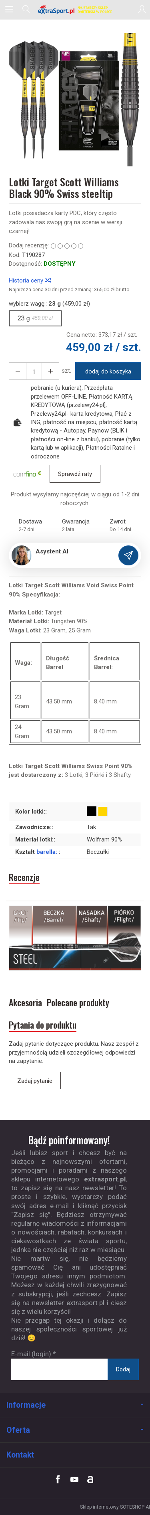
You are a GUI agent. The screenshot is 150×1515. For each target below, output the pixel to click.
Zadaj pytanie (34, 1080)
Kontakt (20, 1455)
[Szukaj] (26, 9)
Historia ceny (29, 280)
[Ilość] (34, 371)
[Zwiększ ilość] (17, 371)
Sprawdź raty (75, 474)
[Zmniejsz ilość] (50, 371)
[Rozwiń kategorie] (9, 9)
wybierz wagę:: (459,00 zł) (49, 303)
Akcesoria (25, 1002)
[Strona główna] (75, 9)
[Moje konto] (142, 9)
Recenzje (24, 877)
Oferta (75, 1430)
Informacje (75, 1405)
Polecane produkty (78, 1002)
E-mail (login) (31, 1354)
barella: (47, 851)
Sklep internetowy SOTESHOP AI (115, 1507)
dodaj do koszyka (108, 371)
